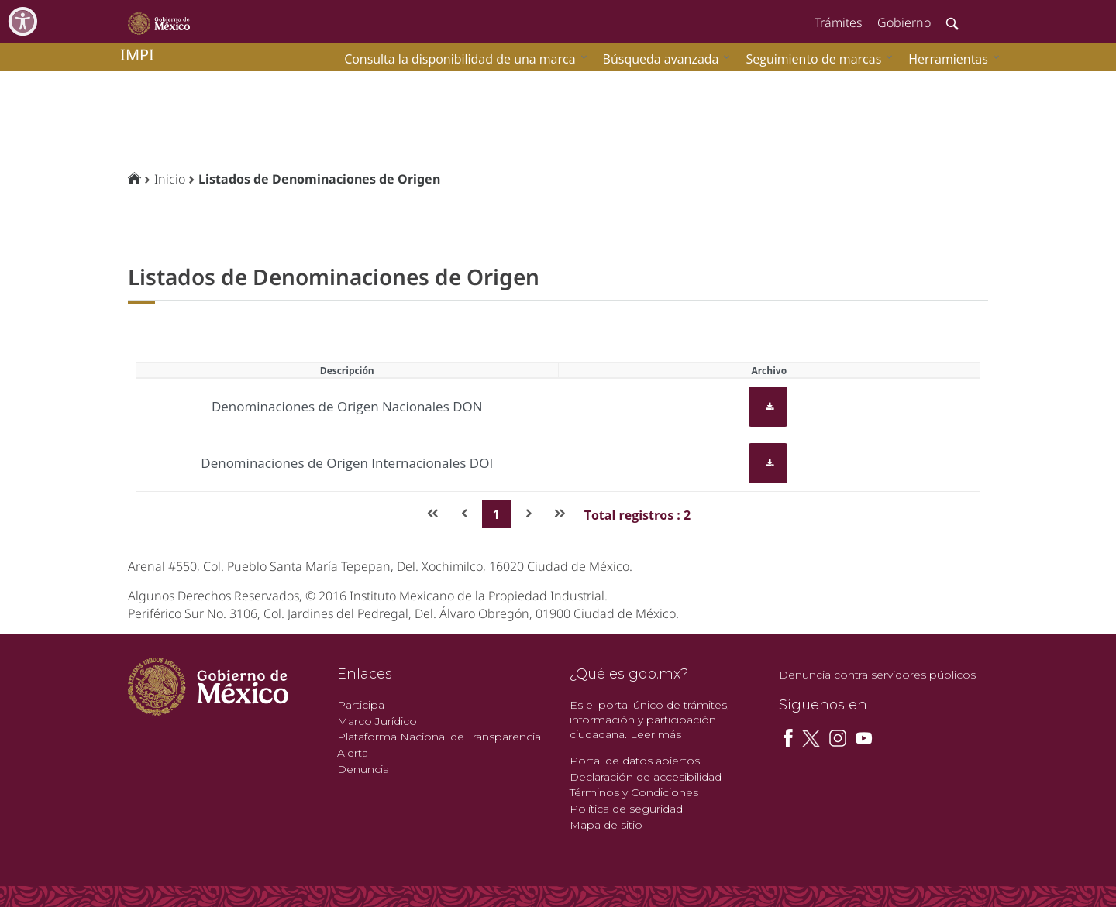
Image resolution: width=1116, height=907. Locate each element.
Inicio (169, 178)
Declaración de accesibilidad (646, 777)
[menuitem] (950, 58)
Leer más (655, 734)
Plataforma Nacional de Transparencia (439, 737)
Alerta (352, 753)
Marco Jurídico (377, 721)
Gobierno (904, 22)
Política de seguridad (626, 809)
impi (137, 54)
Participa (360, 705)
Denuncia (363, 769)
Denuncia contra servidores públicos (877, 675)
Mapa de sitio (606, 825)
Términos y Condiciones (634, 792)
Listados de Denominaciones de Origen (319, 178)
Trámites (838, 22)
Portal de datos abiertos (635, 761)
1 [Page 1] (496, 514)
